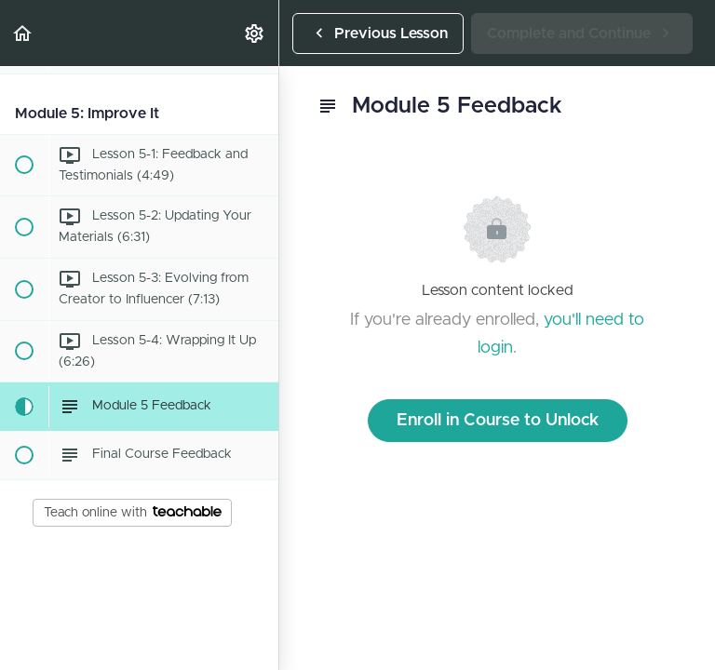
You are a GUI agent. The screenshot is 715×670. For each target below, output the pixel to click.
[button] (23, 33)
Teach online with (133, 512)
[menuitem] (255, 33)
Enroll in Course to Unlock (498, 420)
